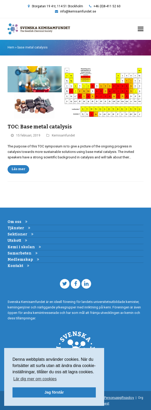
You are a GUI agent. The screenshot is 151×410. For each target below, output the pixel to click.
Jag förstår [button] (54, 392)
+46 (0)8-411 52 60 (107, 6)
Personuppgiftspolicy (119, 398)
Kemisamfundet (63, 135)
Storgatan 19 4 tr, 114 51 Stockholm (57, 6)
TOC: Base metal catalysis (40, 127)
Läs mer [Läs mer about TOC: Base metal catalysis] (18, 169)
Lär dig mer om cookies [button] (34, 379)
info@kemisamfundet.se (78, 11)
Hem (11, 47)
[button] (140, 29)
